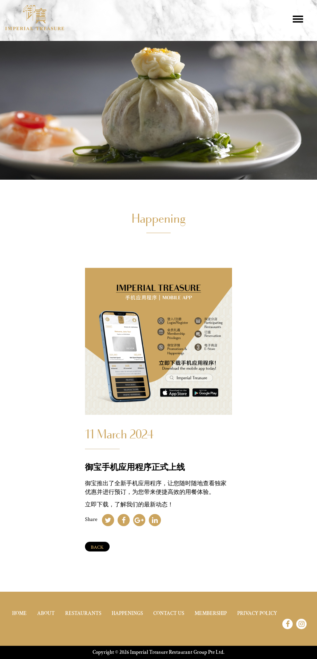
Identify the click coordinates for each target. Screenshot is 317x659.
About (46, 613)
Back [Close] (97, 547)
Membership (211, 613)
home (19, 613)
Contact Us (168, 613)
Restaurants (83, 613)
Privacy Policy (257, 613)
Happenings (127, 613)
